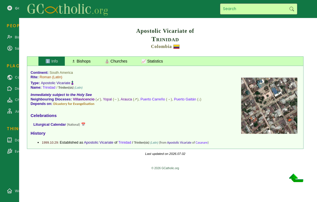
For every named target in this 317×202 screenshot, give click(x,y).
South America (61, 72)
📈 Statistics (152, 61)
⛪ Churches (116, 61)
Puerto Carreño (153, 99)
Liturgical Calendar (49, 124)
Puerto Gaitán (185, 99)
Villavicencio (84, 99)
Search (292, 9)
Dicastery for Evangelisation (73, 104)
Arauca (126, 99)
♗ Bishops (81, 61)
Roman (45, 77)
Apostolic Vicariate (55, 83)
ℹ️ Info (51, 61)
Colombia (161, 46)
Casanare (202, 142)
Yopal (107, 99)
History (38, 133)
